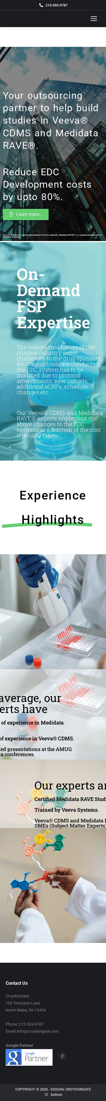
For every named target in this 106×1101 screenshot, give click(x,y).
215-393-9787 (57, 5)
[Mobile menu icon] (93, 18)
